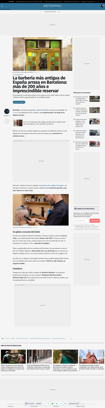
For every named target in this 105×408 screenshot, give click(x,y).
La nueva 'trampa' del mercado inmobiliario (53, 1)
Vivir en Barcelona (18, 74)
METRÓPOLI (6, 115)
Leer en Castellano (5, 9)
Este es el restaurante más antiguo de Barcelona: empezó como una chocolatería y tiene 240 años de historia (44, 123)
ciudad (15, 112)
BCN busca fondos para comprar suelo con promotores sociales (29, 1)
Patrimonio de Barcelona (58, 338)
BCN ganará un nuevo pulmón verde (71, 1)
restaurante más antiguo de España (51, 185)
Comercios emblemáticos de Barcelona (40, 338)
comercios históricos (43, 110)
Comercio (12, 338)
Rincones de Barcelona (23, 338)
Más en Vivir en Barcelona (11, 346)
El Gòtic (7, 338)
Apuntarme (94, 221)
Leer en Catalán (19, 102)
